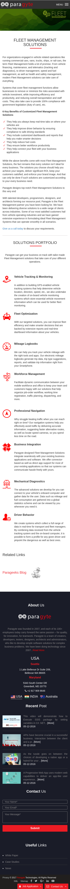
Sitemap (24, 881)
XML (16, 881)
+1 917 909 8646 (35, 690)
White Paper (11, 855)
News (8, 868)
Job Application (30, 886)
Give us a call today (13, 228)
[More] (50, 723)
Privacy (6, 877)
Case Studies (12, 861)
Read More (38, 650)
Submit (34, 828)
